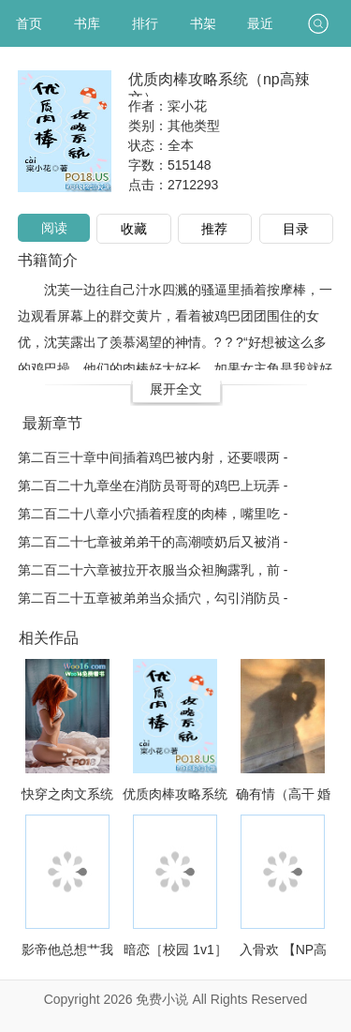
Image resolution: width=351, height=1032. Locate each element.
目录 (296, 228)
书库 (87, 23)
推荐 (214, 228)
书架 (203, 23)
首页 (29, 23)
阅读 (54, 227)
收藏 (134, 228)
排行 (145, 23)
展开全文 (176, 388)
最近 (260, 23)
